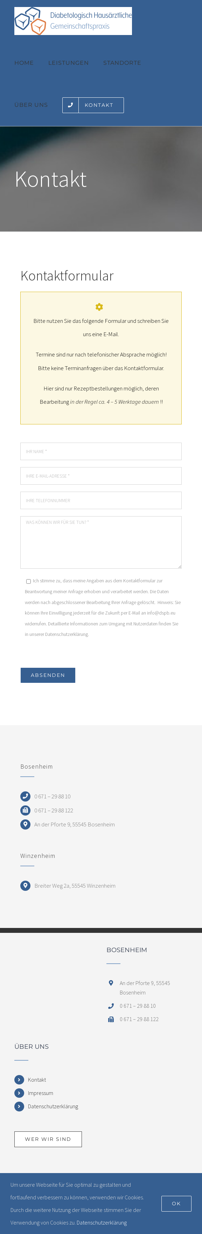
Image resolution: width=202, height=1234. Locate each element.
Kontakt (37, 1079)
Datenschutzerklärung (53, 1106)
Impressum (40, 1092)
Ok (176, 1203)
